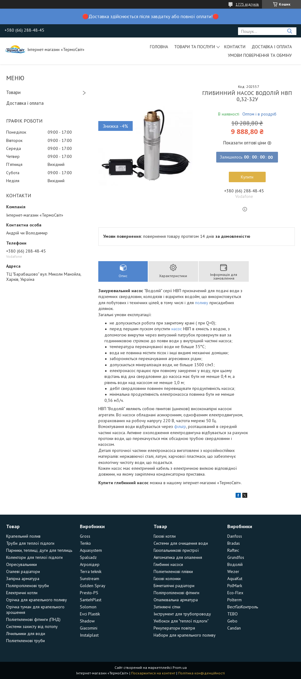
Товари (13, 92)
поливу (201, 302)
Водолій (235, 564)
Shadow (87, 621)
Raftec (233, 550)
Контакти (234, 46)
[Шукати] (289, 31)
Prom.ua (180, 667)
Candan (234, 628)
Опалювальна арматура (176, 599)
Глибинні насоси (168, 564)
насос (176, 329)
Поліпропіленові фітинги (176, 592)
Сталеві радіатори (23, 571)
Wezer (233, 571)
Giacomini (88, 628)
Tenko (85, 543)
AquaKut (234, 578)
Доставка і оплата (272, 46)
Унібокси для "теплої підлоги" (181, 621)
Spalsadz (88, 557)
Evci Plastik (90, 614)
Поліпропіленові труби (27, 585)
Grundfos (235, 557)
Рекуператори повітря (174, 628)
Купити (247, 177)
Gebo (232, 621)
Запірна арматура (22, 578)
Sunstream (89, 578)
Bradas (233, 543)
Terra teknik (90, 571)
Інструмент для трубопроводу (182, 614)
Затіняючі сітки (167, 607)
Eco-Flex (235, 592)
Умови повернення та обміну (260, 55)
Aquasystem (91, 550)
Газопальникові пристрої (176, 550)
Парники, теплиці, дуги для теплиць (39, 550)
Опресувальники (21, 564)
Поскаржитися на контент (153, 673)
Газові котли (165, 536)
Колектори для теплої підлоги (34, 557)
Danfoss (234, 536)
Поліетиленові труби (25, 640)
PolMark (234, 585)
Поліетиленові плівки (173, 571)
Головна (159, 46)
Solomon (88, 607)
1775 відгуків (247, 4)
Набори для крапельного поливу (185, 635)
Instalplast (89, 635)
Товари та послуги (194, 46)
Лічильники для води (25, 633)
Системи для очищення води (181, 543)
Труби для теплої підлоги (30, 543)
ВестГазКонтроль (242, 607)
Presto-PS (89, 592)
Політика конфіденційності (201, 673)
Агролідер (90, 564)
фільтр (180, 426)
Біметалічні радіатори (174, 585)
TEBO (232, 614)
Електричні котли (21, 592)
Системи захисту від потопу (32, 626)
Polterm (234, 599)
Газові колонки (167, 578)
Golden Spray (92, 585)
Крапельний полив (23, 536)
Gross (85, 536)
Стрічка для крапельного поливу (36, 599)
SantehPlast (90, 599)
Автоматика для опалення (178, 557)
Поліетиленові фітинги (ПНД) (33, 619)
